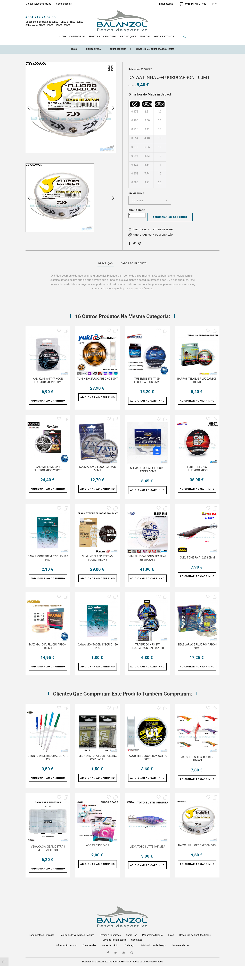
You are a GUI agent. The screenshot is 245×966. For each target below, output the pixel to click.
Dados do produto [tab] (134, 263)
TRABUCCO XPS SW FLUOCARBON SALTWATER (147, 646)
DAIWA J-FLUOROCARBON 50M (197, 845)
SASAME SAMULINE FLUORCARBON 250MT (48, 468)
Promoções (128, 36)
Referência (134, 69)
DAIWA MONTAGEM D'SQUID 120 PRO (97, 646)
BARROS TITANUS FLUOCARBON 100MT (197, 380)
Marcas (145, 36)
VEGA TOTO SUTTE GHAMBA (147, 846)
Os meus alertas (180, 945)
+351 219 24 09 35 (41, 17)
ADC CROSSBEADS (97, 845)
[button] (166, 3)
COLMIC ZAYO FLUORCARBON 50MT (97, 468)
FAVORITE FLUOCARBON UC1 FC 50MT (147, 757)
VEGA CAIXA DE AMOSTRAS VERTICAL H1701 (48, 848)
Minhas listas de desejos (154, 945)
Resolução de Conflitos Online (195, 935)
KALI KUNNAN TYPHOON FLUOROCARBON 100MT (48, 380)
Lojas (171, 935)
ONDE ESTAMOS (164, 36)
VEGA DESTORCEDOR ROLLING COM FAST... (97, 757)
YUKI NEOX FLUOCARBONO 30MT (97, 378)
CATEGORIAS (77, 36)
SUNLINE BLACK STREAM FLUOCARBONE (97, 558)
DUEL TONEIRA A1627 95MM (197, 557)
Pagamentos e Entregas (41, 935)
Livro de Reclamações (114, 939)
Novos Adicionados (103, 36)
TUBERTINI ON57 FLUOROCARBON (197, 468)
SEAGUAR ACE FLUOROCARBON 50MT (197, 646)
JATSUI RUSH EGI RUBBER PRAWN (197, 758)
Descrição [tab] (105, 263)
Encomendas (89, 945)
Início (62, 36)
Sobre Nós (131, 935)
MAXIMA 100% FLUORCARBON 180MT (48, 646)
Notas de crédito (110, 945)
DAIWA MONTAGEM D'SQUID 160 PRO (48, 558)
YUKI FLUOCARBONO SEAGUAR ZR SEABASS (147, 558)
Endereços (130, 945)
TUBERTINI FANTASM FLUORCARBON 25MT (147, 380)
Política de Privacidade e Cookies (77, 935)
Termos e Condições (110, 935)
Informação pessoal (66, 945)
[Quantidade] (136, 215)
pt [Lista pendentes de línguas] (214, 4)
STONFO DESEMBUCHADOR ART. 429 (48, 757)
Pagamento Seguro (152, 935)
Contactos (136, 939)
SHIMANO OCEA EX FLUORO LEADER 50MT (147, 469)
